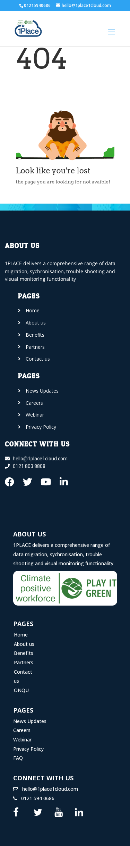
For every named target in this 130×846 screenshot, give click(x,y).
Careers (22, 730)
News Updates (29, 721)
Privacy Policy (28, 749)
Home (21, 634)
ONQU (21, 690)
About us (24, 644)
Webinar (22, 739)
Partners (23, 662)
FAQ (18, 758)
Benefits (23, 653)
